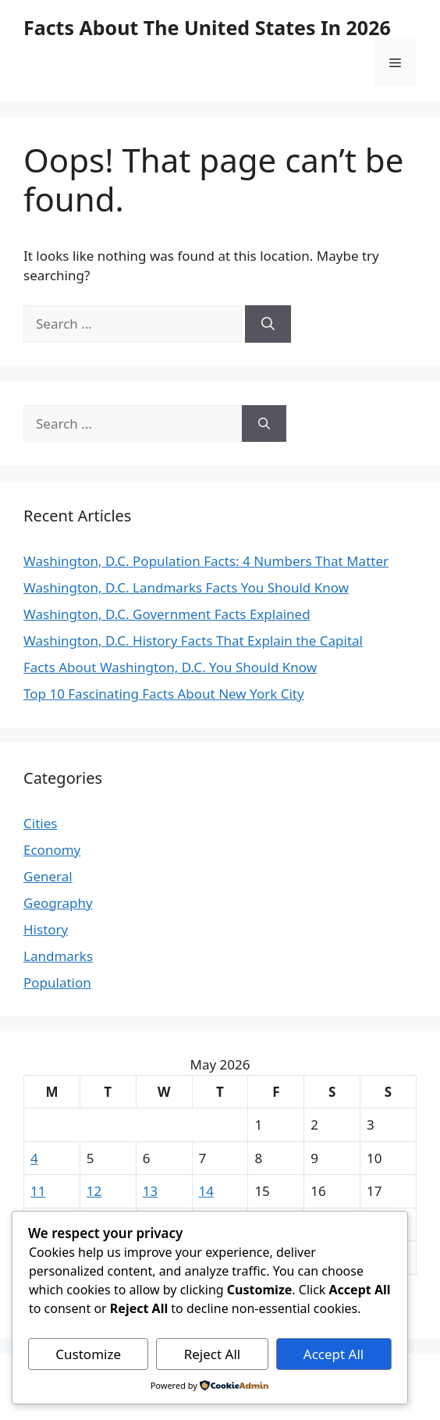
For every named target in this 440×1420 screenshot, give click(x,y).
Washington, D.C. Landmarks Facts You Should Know (186, 587)
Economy (51, 850)
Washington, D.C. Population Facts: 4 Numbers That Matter (206, 561)
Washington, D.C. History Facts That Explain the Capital (193, 640)
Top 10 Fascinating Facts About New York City (163, 694)
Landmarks (58, 956)
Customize (88, 1354)
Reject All (212, 1354)
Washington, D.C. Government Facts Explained (166, 614)
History (45, 929)
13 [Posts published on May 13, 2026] (150, 1191)
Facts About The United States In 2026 (207, 27)
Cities (40, 823)
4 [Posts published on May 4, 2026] (34, 1158)
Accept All (333, 1354)
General (48, 876)
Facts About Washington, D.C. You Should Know (170, 667)
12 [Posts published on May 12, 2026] (94, 1191)
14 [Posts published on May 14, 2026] (206, 1191)
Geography (58, 903)
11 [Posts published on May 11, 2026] (37, 1191)
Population (57, 982)
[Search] (268, 324)
